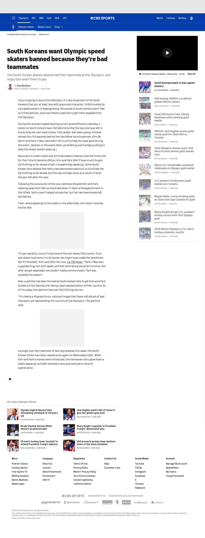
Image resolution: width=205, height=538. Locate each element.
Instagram (140, 471)
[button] (167, 53)
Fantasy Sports (20, 467)
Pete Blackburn (24, 85)
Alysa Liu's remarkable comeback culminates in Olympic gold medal (174, 166)
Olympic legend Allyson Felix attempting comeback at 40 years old (39, 413)
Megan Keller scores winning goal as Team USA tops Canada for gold (174, 198)
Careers (47, 467)
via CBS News (74, 262)
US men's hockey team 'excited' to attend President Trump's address (39, 443)
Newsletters (172, 467)
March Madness (20, 479)
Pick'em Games (20, 463)
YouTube (139, 463)
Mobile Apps (18, 483)
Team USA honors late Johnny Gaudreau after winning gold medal (171, 117)
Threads (139, 483)
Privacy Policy (80, 467)
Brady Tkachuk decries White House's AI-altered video (36, 427)
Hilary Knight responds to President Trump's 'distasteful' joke (96, 427)
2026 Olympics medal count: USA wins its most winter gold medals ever (174, 151)
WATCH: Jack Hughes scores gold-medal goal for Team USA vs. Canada (174, 134)
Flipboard (140, 487)
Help (106, 463)
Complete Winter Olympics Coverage (21, 34)
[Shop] (59, 27)
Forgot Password (175, 475)
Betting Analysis (20, 475)
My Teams (171, 471)
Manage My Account (176, 463)
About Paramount (52, 471)
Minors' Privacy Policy (84, 471)
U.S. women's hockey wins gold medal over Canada (172, 182)
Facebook (140, 475)
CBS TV (46, 479)
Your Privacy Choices (84, 475)
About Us (47, 463)
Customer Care (112, 467)
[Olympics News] (26, 27)
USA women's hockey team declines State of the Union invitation (96, 443)
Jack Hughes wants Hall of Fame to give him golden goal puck (96, 411)
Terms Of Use (80, 463)
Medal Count (44, 34)
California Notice (82, 483)
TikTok (138, 467)
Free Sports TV (19, 471)
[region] (167, 53)
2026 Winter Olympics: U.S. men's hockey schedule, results (174, 230)
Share (190, 74)
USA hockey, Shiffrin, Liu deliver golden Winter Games (173, 100)
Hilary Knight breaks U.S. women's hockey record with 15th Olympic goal (174, 215)
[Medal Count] (44, 27)
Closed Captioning (83, 479)
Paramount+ (49, 475)
